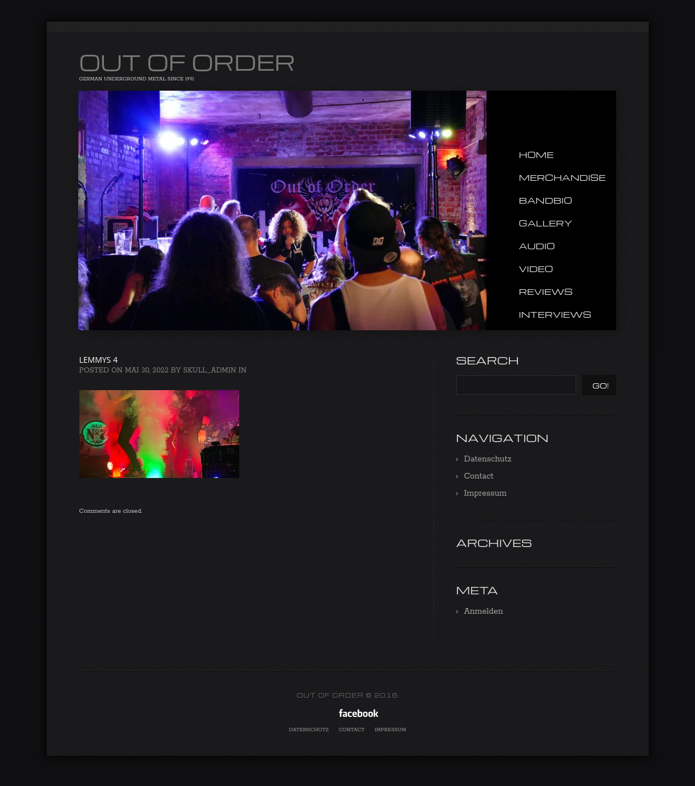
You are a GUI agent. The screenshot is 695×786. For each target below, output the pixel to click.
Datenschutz (488, 459)
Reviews (546, 291)
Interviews (555, 314)
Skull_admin (209, 370)
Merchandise (562, 177)
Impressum (485, 493)
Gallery (546, 223)
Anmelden (483, 611)
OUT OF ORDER (187, 61)
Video (536, 269)
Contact (479, 476)
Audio (537, 246)
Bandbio (545, 200)
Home (536, 154)
